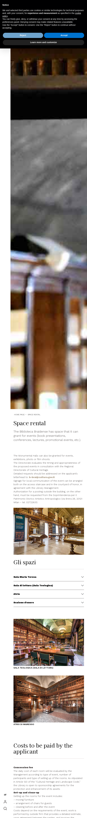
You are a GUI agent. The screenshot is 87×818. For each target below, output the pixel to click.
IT (5, 794)
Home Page (19, 415)
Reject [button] (23, 35)
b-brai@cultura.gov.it (42, 477)
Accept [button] (64, 35)
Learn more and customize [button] (43, 42)
